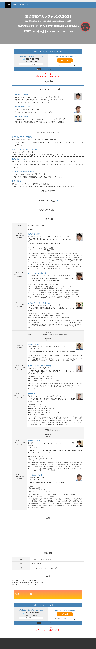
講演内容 (15, 4)
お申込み (35, 4)
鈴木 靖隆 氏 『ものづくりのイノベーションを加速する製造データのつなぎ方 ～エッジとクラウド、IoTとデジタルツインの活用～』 (47, 142)
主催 (28, 4)
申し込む (65, 60)
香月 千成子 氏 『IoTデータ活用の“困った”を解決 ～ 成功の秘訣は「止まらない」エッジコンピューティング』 (44, 153)
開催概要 (22, 4)
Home (8, 4)
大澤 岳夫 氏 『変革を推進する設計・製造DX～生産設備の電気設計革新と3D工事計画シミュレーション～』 (44, 185)
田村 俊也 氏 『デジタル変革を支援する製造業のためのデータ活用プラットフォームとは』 (38, 175)
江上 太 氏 (43, 162)
